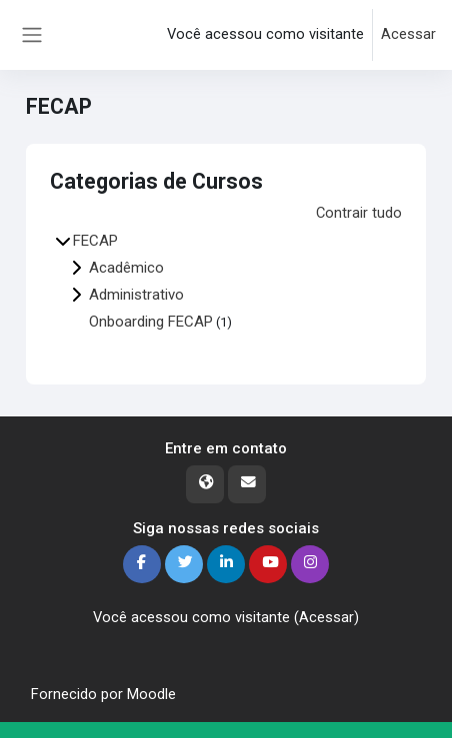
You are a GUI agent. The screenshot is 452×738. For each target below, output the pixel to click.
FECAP (95, 241)
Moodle (151, 694)
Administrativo (136, 295)
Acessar (408, 34)
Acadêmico (126, 268)
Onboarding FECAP (151, 322)
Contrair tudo (359, 213)
